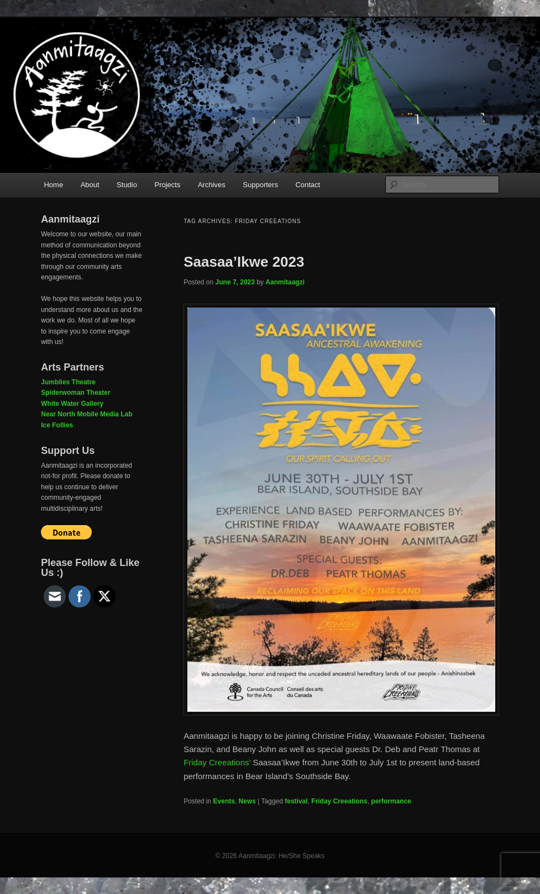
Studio (127, 185)
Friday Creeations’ (217, 762)
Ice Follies (57, 425)
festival (296, 801)
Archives (212, 185)
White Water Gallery (72, 404)
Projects (167, 185)
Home (53, 185)
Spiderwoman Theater (75, 392)
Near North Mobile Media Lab (86, 414)
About (90, 185)
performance (391, 801)
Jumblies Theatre (68, 382)
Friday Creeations (339, 801)
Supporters (260, 185)
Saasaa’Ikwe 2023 (244, 261)
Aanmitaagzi (285, 282)
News (247, 801)
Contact (307, 185)
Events (224, 801)
